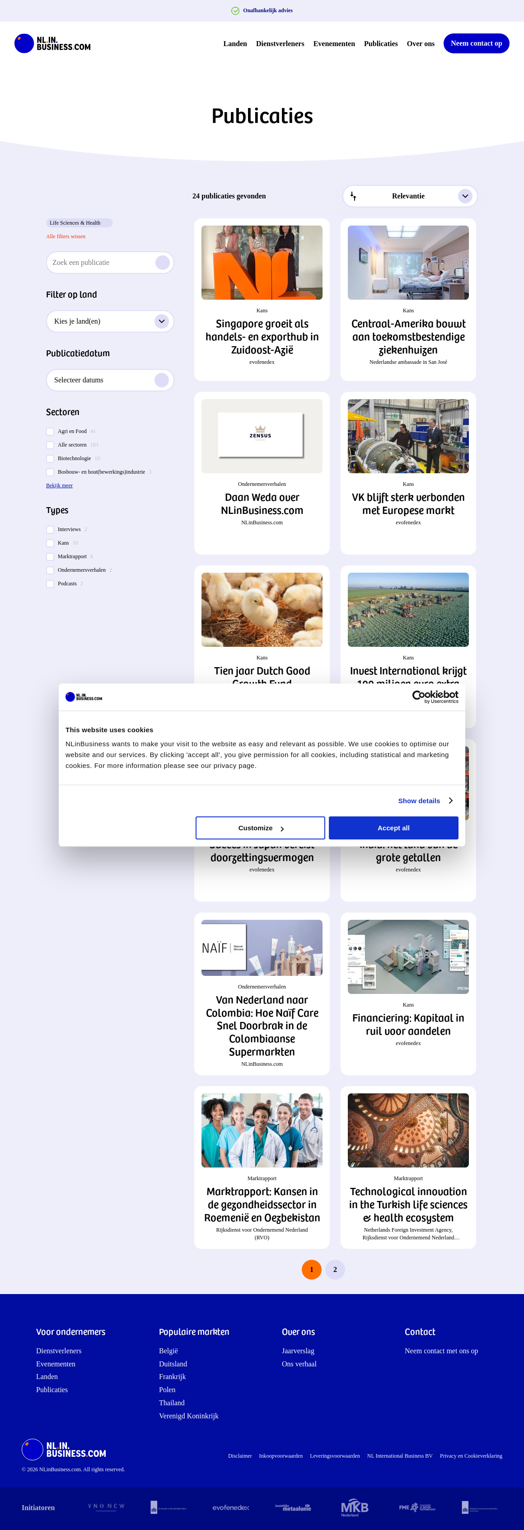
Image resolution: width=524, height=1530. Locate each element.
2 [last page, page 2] (335, 1269)
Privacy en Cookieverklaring (471, 1456)
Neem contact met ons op (441, 1351)
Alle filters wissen (65, 236)
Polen (167, 1389)
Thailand (172, 1403)
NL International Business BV (400, 1456)
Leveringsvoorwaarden (335, 1456)
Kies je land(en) (111, 321)
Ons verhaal (299, 1364)
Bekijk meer (59, 485)
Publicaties (381, 43)
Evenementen (334, 43)
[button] (262, 299)
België (168, 1351)
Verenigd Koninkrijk (189, 1416)
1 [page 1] (311, 1269)
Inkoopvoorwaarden (281, 1456)
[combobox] (410, 196)
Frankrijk (172, 1376)
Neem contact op (476, 43)
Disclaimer (240, 1456)
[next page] (359, 1270)
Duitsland (173, 1364)
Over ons (421, 43)
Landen (235, 43)
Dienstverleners (280, 43)
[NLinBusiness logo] (56, 43)
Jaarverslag (298, 1351)
